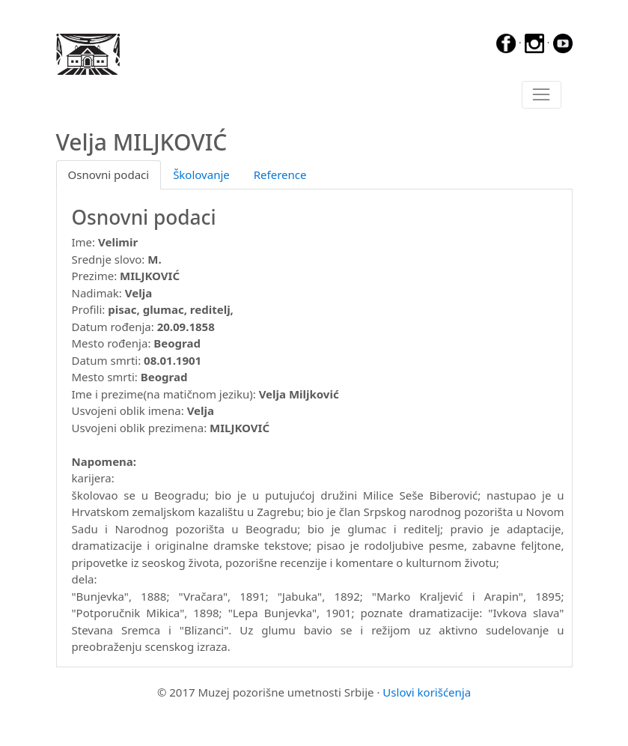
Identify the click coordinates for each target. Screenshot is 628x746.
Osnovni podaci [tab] (109, 174)
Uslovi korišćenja (426, 692)
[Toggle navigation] (541, 95)
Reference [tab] (280, 174)
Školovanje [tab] (201, 174)
